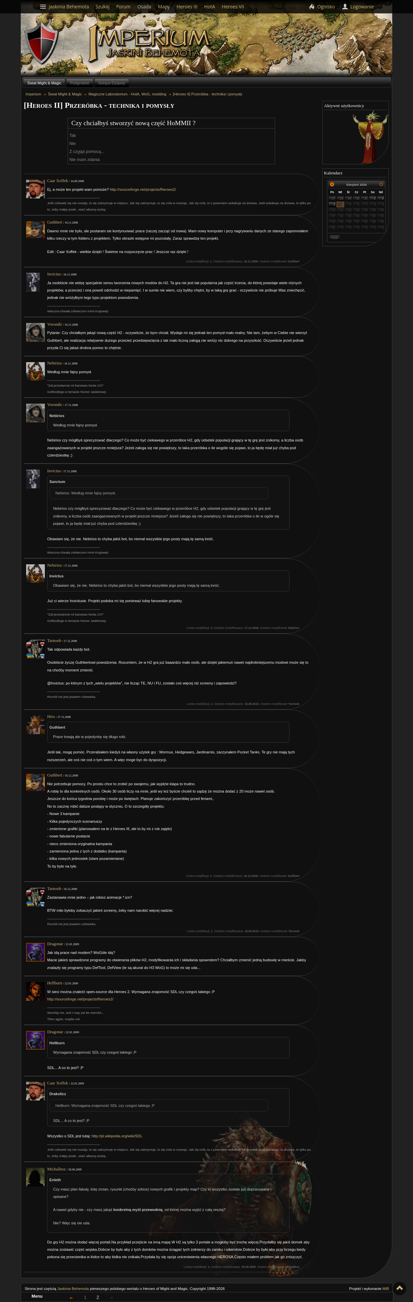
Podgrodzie (79, 83)
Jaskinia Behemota (73, 1289)
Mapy (164, 6)
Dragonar (55, 944)
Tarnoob (54, 640)
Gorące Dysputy (111, 83)
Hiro (51, 716)
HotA (209, 6)
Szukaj (103, 6)
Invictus (54, 274)
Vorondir (54, 324)
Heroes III (187, 6)
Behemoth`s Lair (42, 43)
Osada (144, 6)
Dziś (335, 238)
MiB (386, 1289)
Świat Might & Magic (44, 83)
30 (357, 198)
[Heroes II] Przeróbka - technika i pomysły (207, 94)
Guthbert (54, 222)
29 (349, 198)
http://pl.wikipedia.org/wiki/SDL (117, 1136)
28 (341, 198)
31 (365, 198)
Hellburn (54, 983)
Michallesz (56, 1169)
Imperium (150, 44)
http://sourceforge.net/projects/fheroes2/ (143, 189)
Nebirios (54, 363)
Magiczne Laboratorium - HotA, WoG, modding (127, 94)
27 (333, 198)
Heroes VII (233, 6)
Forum (123, 6)
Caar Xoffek (57, 180)
